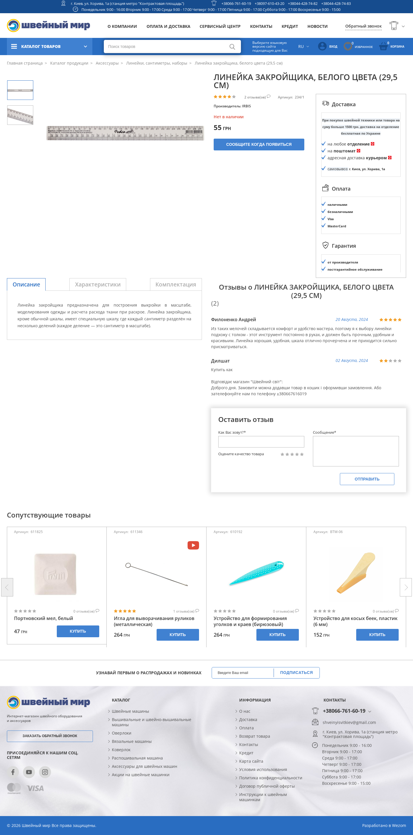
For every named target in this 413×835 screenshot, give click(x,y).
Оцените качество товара (241, 454)
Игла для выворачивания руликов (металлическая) (154, 621)
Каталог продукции (68, 63)
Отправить (367, 479)
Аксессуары (107, 63)
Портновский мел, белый (43, 618)
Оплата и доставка (168, 26)
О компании (122, 26)
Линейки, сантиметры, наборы (156, 63)
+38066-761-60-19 (236, 3)
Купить (78, 631)
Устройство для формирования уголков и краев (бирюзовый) (250, 621)
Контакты (261, 26)
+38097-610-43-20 (269, 3)
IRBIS (246, 106)
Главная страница (25, 63)
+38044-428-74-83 (336, 3)
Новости (317, 26)
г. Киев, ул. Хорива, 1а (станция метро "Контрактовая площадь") (127, 3)
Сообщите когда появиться (259, 144)
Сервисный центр (220, 26)
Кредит (290, 26)
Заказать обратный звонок (50, 736)
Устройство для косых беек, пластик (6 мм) (355, 621)
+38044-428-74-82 (302, 3)
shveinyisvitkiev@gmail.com (349, 722)
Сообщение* (324, 432)
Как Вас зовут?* (232, 432)
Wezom (399, 825)
